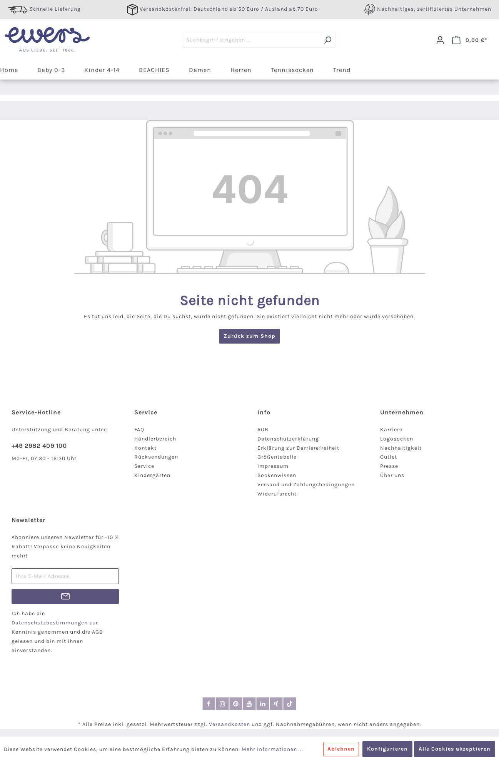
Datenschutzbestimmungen (50, 622)
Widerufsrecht (277, 494)
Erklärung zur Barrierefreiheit (298, 448)
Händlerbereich (155, 439)
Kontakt (145, 448)
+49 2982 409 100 (39, 445)
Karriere (391, 429)
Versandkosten (229, 724)
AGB (263, 429)
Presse (389, 466)
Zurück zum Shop (249, 336)
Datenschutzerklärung (288, 439)
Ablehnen (341, 749)
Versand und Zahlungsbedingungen (306, 484)
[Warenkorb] (469, 40)
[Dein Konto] (440, 40)
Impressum (273, 466)
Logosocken (396, 439)
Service (144, 466)
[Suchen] (327, 40)
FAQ (139, 429)
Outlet (388, 457)
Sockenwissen (276, 475)
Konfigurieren (387, 749)
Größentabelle (277, 457)
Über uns (392, 475)
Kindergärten (152, 475)
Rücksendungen (156, 457)
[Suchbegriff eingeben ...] (251, 40)
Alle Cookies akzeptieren (455, 749)
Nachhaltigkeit (401, 448)
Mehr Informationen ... (272, 749)
